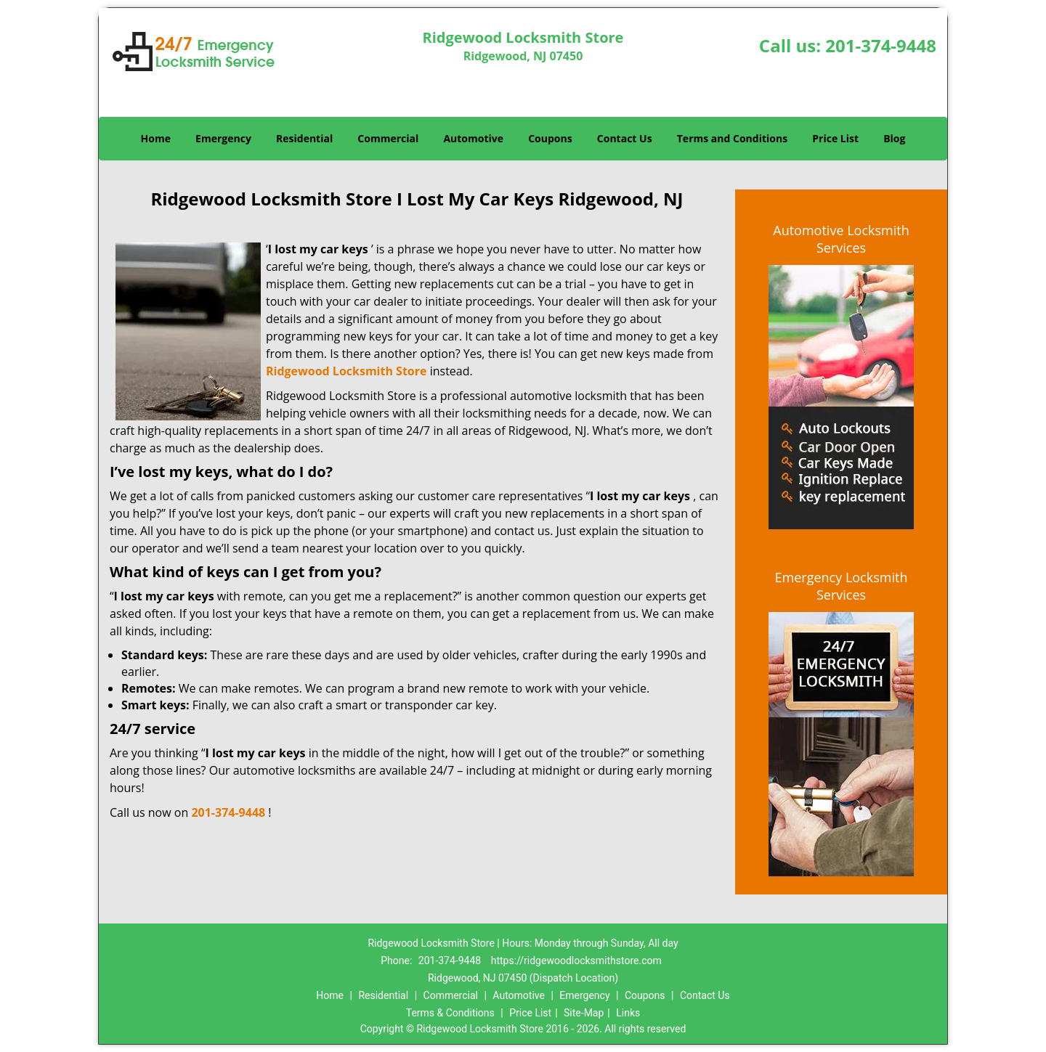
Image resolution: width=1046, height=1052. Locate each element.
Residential (304, 138)
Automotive (473, 138)
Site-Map (584, 1013)
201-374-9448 (880, 45)
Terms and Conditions (732, 138)
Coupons (550, 138)
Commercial (387, 138)
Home (156, 138)
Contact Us (624, 138)
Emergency (223, 138)
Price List (835, 138)
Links (628, 1013)
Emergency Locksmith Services (841, 585)
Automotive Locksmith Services (841, 238)
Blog (894, 138)
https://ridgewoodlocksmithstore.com (576, 960)
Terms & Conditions (450, 1013)
